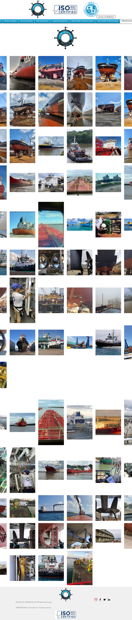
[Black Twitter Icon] (104, 599)
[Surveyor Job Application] (106, 16)
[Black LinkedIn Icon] (109, 599)
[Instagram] (95, 599)
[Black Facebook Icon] (100, 599)
